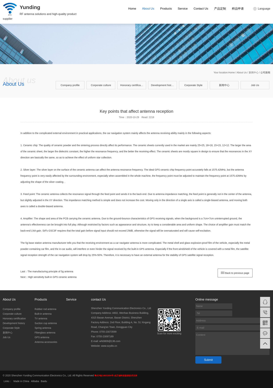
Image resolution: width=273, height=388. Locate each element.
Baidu (44, 381)
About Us (148, 8)
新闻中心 (254, 72)
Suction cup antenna (46, 323)
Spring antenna (43, 327)
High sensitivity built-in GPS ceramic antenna (52, 277)
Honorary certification (132, 85)
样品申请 (238, 8)
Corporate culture (101, 85)
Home (132, 8)
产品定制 (220, 8)
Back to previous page (235, 273)
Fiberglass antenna (45, 332)
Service (183, 8)
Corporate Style (193, 85)
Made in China (21, 381)
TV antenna (41, 318)
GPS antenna (42, 337)
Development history (163, 85)
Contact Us (201, 8)
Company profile (70, 85)
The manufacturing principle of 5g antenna (50, 271)
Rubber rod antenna (45, 309)
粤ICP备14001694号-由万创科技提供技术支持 (115, 375)
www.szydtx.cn (109, 345)
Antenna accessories (46, 342)
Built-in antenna (43, 313)
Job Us (255, 85)
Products (166, 8)
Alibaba (35, 381)
